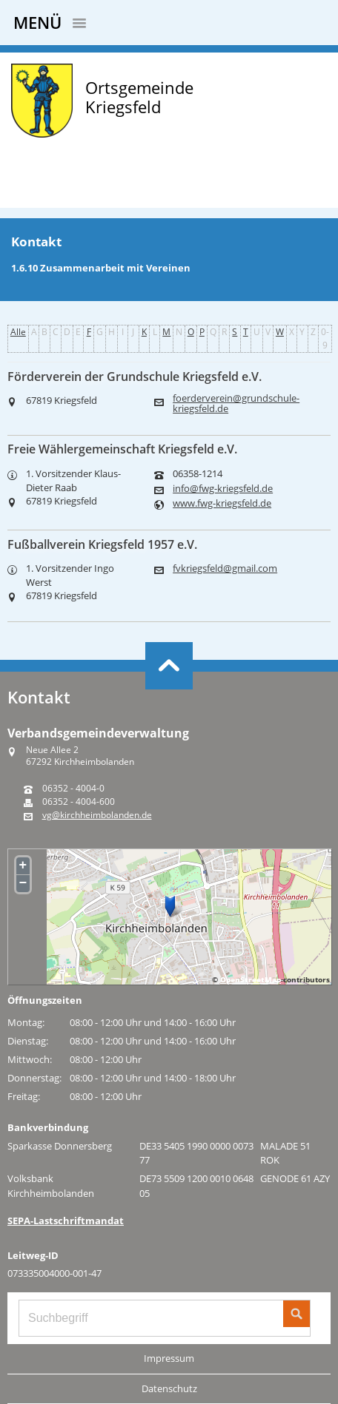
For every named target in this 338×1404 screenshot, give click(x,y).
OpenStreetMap (250, 979)
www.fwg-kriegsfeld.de (222, 503)
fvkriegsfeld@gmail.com (225, 568)
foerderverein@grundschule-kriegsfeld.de (236, 403)
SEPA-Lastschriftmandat (65, 1220)
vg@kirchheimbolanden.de (97, 815)
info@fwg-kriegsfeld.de (223, 488)
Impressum (169, 1358)
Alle (18, 331)
